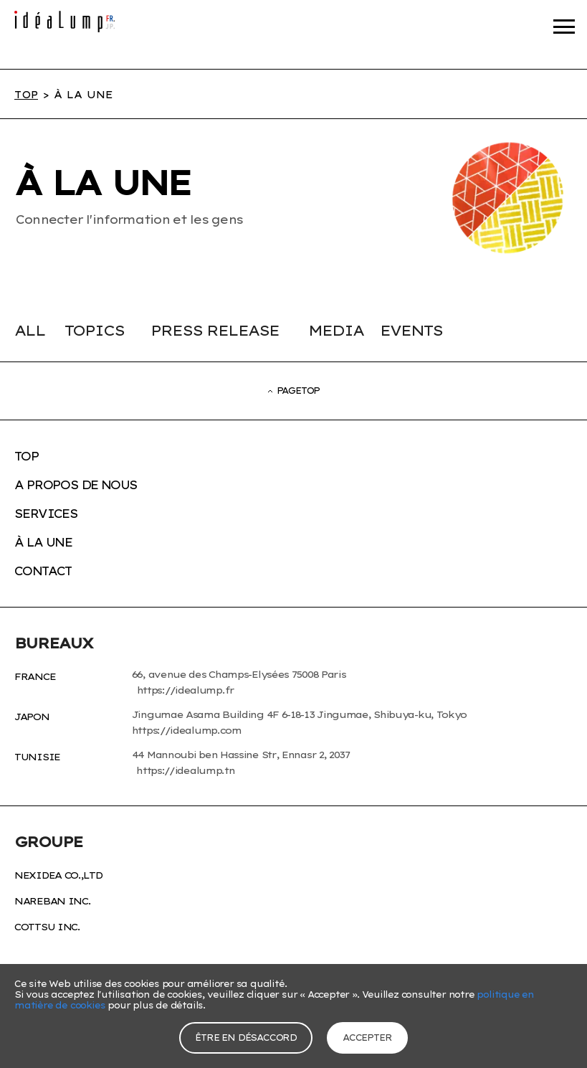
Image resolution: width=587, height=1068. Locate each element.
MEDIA (335, 330)
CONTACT (43, 571)
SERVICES (45, 513)
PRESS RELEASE (215, 330)
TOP (26, 94)
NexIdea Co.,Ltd (58, 875)
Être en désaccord (246, 1037)
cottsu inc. (47, 926)
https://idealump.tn (185, 770)
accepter (367, 1037)
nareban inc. (52, 901)
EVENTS (411, 330)
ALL (29, 330)
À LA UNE (43, 542)
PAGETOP (293, 390)
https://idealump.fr (185, 690)
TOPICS (94, 330)
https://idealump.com (185, 730)
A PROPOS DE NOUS (75, 485)
